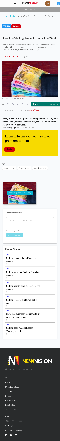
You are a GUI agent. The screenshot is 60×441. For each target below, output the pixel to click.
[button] (8, 104)
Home (5, 16)
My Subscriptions (12, 387)
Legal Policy (10, 405)
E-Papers (9, 396)
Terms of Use (10, 409)
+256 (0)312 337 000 (13, 425)
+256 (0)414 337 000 (13, 421)
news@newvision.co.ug (14, 430)
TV (6, 378)
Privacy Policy (11, 400)
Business (13, 16)
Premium (9, 382)
